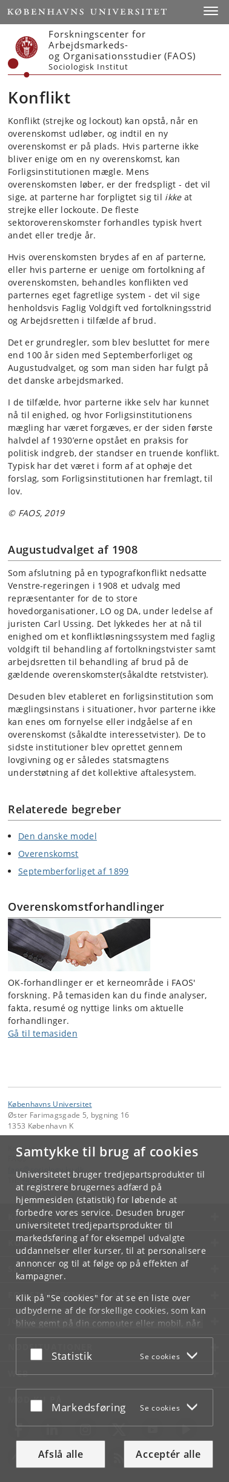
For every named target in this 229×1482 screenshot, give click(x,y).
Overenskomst (48, 853)
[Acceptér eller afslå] (39, 1353)
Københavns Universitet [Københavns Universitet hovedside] (50, 1104)
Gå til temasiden (43, 1033)
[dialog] (114, 1308)
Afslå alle (61, 1454)
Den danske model (57, 836)
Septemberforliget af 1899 (73, 871)
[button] (211, 11)
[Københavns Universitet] (23, 56)
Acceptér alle (168, 1454)
